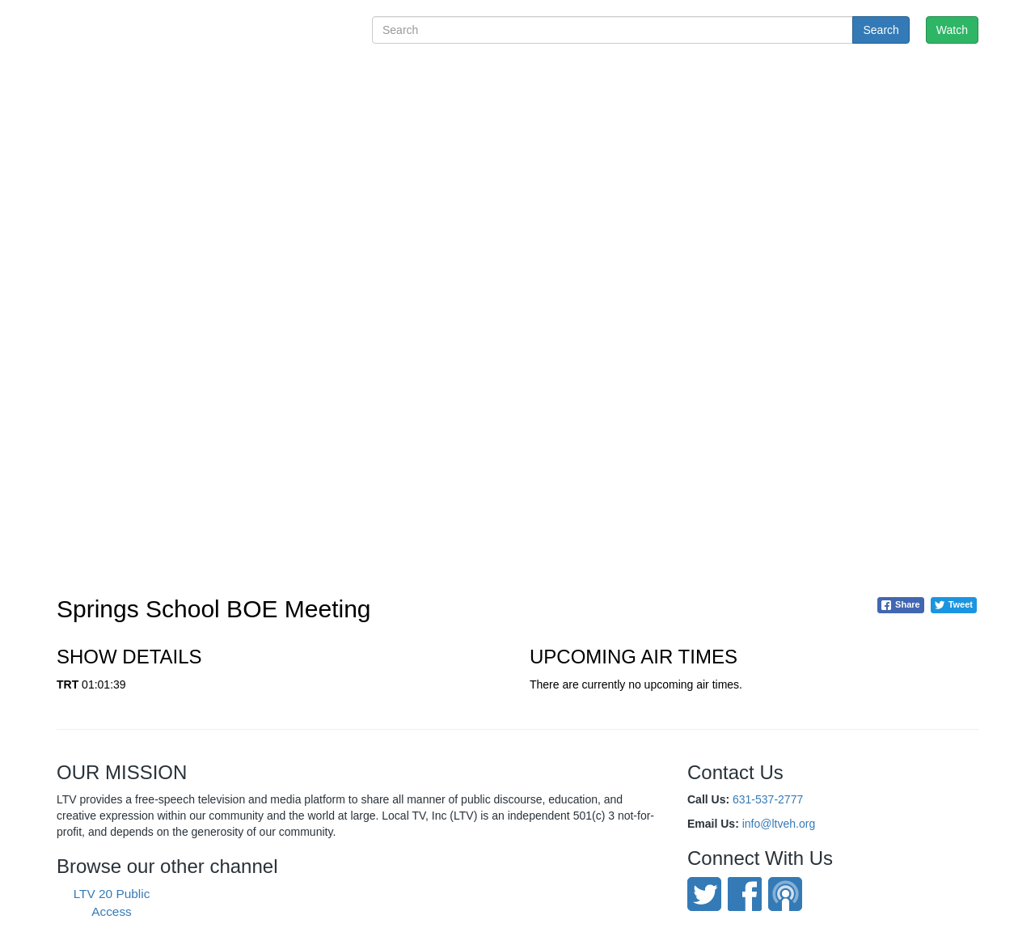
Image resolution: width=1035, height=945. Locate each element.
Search (880, 29)
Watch (952, 29)
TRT (67, 684)
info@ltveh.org (778, 823)
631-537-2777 (768, 799)
